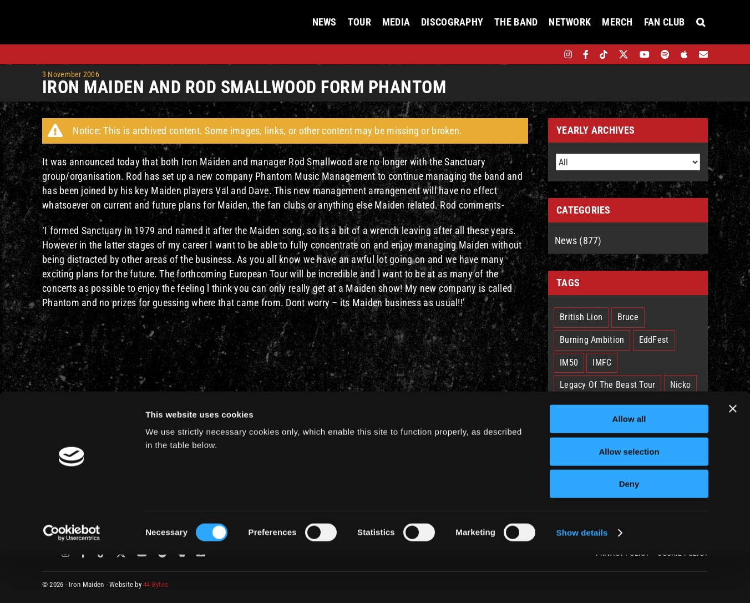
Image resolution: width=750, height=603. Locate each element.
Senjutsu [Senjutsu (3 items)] (678, 407)
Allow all (629, 467)
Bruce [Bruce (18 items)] (627, 317)
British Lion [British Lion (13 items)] (581, 317)
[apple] (684, 54)
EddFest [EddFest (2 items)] (654, 340)
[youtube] (645, 54)
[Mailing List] (703, 54)
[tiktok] (603, 54)
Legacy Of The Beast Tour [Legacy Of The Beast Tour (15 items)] (607, 384)
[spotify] (665, 54)
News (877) (578, 240)
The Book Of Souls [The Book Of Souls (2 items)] (659, 430)
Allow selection (629, 500)
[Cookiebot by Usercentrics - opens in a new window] (71, 581)
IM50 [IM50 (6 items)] (569, 362)
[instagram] (568, 54)
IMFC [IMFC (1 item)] (601, 362)
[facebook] (586, 54)
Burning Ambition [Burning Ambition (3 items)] (592, 340)
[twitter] (624, 54)
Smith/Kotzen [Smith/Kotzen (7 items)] (585, 430)
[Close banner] (733, 457)
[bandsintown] (549, 54)
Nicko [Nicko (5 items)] (680, 384)
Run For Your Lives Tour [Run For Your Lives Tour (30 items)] (603, 407)
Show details (582, 581)
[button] (700, 22)
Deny (629, 532)
